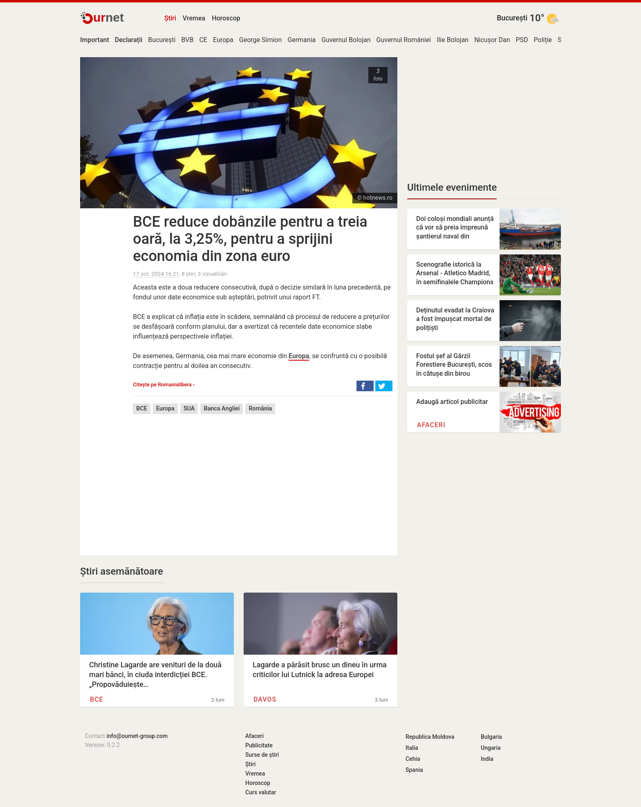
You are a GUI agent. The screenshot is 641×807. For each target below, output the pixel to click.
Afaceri (431, 425)
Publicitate (259, 745)
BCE (141, 408)
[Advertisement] (262, 478)
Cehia (413, 759)
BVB (187, 40)
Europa (223, 40)
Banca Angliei (222, 408)
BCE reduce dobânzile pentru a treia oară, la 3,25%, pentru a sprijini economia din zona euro (250, 239)
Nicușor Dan (492, 40)
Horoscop (226, 18)
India (487, 759)
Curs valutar (260, 792)
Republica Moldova (430, 736)
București (512, 18)
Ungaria (491, 748)
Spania (414, 770)
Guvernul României (404, 40)
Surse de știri (262, 754)
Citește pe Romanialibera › (163, 384)
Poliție (543, 40)
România (260, 408)
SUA (189, 408)
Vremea (194, 18)
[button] (365, 386)
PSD (522, 40)
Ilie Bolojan (452, 40)
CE (203, 40)
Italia (412, 748)
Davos (264, 699)
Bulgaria (491, 736)
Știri (170, 18)
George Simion (260, 40)
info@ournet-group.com (137, 736)
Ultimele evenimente (452, 187)
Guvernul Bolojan (345, 40)
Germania (301, 40)
